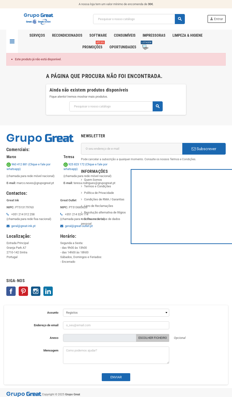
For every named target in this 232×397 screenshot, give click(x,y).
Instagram (35, 291)
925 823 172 (74, 164)
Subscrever (204, 148)
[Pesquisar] (139, 19)
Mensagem (50, 350)
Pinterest (23, 291)
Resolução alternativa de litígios (105, 212)
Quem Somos (93, 179)
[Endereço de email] (131, 149)
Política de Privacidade (99, 193)
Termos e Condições (97, 186)
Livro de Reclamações (98, 206)
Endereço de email (46, 325)
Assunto (52, 312)
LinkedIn (48, 291)
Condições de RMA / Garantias (104, 199)
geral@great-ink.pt (23, 226)
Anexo (54, 338)
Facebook (11, 291)
